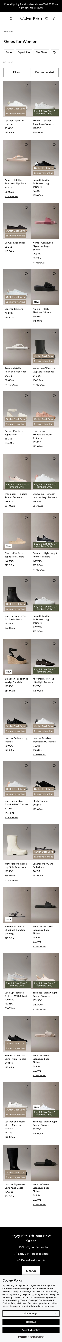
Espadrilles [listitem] (24, 52)
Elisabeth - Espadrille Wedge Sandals (16, 680)
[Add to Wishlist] (26, 85)
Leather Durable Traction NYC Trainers (45, 740)
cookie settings (29, 1313)
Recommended (44, 72)
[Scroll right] (55, 52)
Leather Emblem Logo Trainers (17, 740)
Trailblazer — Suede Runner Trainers (16, 495)
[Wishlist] (47, 19)
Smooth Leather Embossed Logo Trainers (42, 183)
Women (8, 31)
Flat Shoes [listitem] (41, 52)
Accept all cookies (31, 1330)
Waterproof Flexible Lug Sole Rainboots (44, 370)
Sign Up (31, 1270)
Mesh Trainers (40, 800)
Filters (17, 72)
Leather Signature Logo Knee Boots (15, 1186)
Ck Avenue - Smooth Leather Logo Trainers (45, 495)
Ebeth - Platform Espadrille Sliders (14, 555)
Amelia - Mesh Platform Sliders (42, 310)
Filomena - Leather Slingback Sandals (15, 928)
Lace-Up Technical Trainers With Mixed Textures (16, 996)
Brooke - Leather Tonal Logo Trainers (43, 122)
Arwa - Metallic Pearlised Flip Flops (15, 181)
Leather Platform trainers (14, 122)
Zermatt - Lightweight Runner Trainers (45, 555)
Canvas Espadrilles (15, 242)
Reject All (31, 1322)
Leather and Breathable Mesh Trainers (42, 434)
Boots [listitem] (9, 52)
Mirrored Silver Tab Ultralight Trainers (43, 680)
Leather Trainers (14, 308)
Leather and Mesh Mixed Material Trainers (15, 1125)
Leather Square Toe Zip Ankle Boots (15, 617)
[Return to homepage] (31, 19)
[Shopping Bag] (55, 19)
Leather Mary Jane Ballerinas (43, 865)
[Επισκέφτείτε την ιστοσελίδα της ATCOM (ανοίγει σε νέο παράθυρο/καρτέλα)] (31, 1337)
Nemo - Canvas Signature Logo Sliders (41, 1059)
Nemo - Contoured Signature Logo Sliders (43, 246)
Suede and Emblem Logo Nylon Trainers (15, 1057)
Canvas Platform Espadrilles (14, 433)
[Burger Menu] (9, 19)
